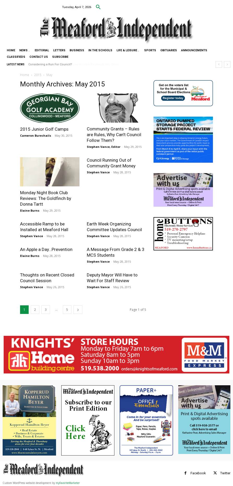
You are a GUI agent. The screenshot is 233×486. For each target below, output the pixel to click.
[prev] (219, 64)
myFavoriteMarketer (68, 483)
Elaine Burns (29, 210)
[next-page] (77, 309)
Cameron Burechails (35, 135)
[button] (98, 7)
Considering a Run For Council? (50, 64)
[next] (227, 64)
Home (24, 75)
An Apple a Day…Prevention (46, 249)
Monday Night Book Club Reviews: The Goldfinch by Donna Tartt (45, 198)
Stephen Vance (98, 172)
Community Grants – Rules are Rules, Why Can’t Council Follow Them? (114, 134)
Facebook (198, 473)
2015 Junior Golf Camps (44, 129)
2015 (37, 75)
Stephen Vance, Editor (103, 147)
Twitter (225, 473)
